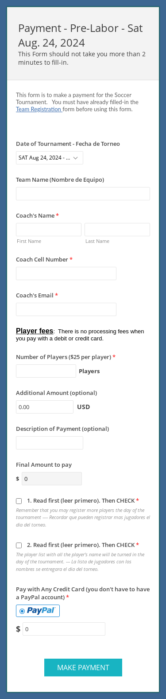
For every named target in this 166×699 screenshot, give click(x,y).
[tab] (38, 611)
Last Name (97, 241)
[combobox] (49, 157)
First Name (29, 241)
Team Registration (39, 109)
